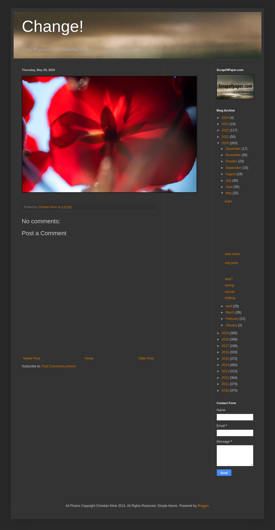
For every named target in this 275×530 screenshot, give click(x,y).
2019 (226, 333)
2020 (226, 143)
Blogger (203, 506)
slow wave (232, 254)
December (233, 149)
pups (228, 201)
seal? (229, 279)
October (231, 161)
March (230, 312)
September (233, 168)
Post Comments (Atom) (59, 366)
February (232, 319)
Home (89, 358)
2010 (226, 390)
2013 (226, 371)
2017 (226, 346)
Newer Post (31, 358)
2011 (226, 384)
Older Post (146, 358)
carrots (230, 292)
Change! (53, 26)
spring (229, 285)
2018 (226, 339)
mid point (231, 263)
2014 (226, 365)
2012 (226, 378)
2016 (226, 352)
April (229, 306)
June (229, 187)
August (231, 174)
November (233, 155)
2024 (226, 118)
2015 (226, 359)
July (228, 180)
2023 (226, 124)
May (229, 193)
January (231, 325)
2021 (226, 137)
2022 (226, 130)
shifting (230, 298)
